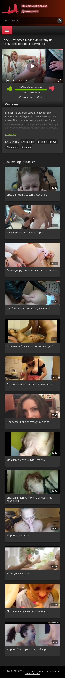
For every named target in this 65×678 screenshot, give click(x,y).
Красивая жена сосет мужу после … (29, 421)
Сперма (26, 146)
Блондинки (27, 141)
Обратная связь (32, 673)
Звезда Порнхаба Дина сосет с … (27, 194)
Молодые (12, 146)
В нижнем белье (47, 141)
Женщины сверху (18, 573)
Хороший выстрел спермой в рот (28, 649)
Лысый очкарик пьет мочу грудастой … (31, 383)
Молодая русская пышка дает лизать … (32, 270)
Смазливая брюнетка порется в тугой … (32, 346)
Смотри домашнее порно (28, 8)
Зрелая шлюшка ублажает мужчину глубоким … (29, 499)
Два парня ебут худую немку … (26, 459)
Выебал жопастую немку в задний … (30, 308)
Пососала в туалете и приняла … (27, 611)
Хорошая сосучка (18, 535)
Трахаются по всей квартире (24, 232)
